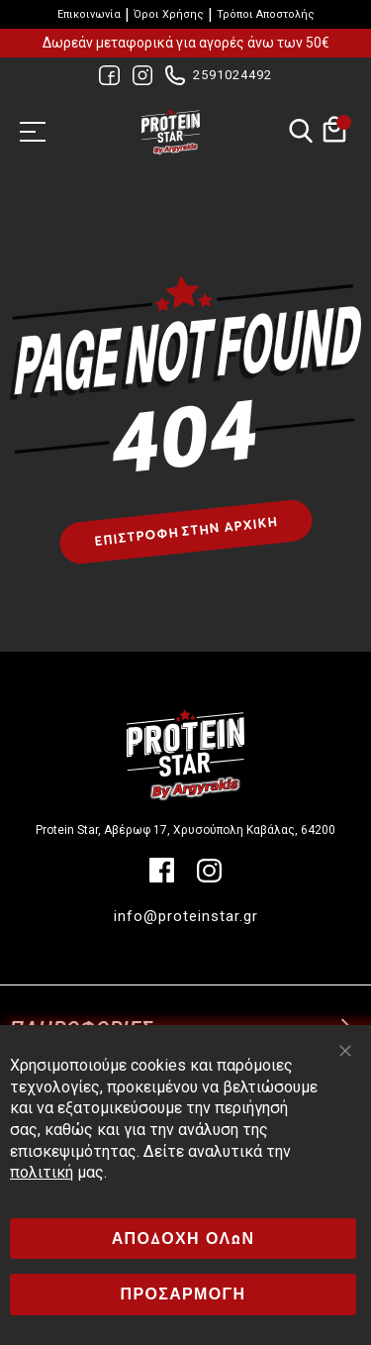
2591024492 (232, 74)
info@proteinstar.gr (186, 916)
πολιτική (41, 1172)
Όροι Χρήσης (169, 14)
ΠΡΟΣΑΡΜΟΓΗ (183, 1294)
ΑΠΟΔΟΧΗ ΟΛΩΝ (183, 1238)
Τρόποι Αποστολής (266, 14)
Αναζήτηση (300, 132)
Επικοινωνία (89, 14)
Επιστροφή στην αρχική (185, 532)
